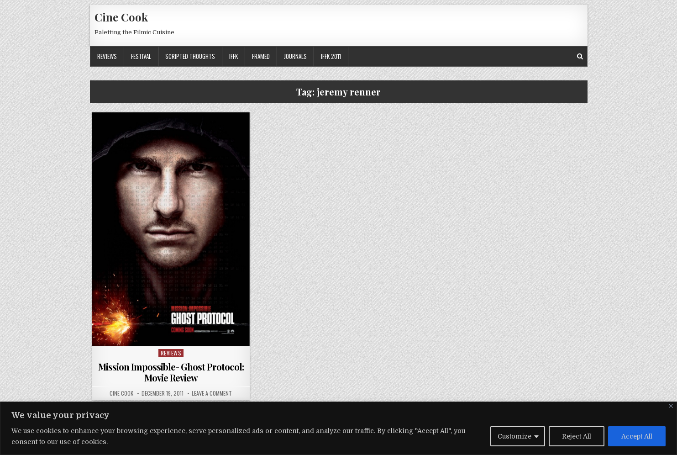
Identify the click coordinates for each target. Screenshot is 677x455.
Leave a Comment (212, 393)
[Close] (671, 406)
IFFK (233, 56)
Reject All (576, 436)
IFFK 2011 (331, 56)
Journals (295, 56)
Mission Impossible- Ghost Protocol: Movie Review (171, 372)
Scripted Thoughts (190, 56)
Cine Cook (121, 17)
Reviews (107, 56)
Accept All (636, 436)
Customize (514, 436)
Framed (261, 56)
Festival (141, 56)
